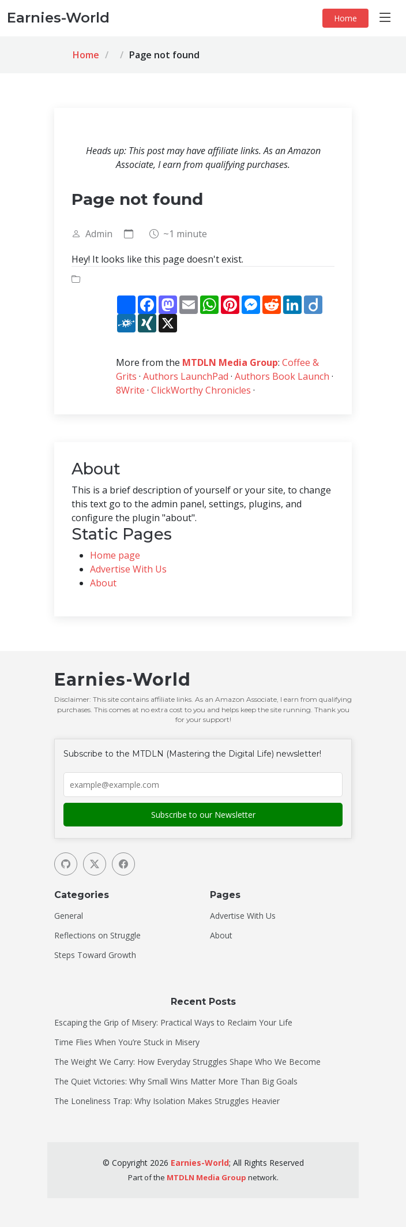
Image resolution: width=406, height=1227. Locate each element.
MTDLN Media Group (230, 362)
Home (345, 18)
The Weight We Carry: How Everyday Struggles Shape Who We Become (187, 1062)
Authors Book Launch (282, 376)
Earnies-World (200, 1162)
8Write (130, 390)
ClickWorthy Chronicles (201, 390)
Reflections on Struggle (97, 936)
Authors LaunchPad (185, 376)
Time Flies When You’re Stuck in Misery (127, 1042)
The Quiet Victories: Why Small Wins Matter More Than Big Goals (176, 1082)
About (103, 583)
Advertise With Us (128, 569)
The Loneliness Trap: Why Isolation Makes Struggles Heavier (167, 1101)
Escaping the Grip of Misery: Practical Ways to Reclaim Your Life (173, 1023)
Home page (115, 555)
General (68, 916)
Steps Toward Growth (95, 955)
